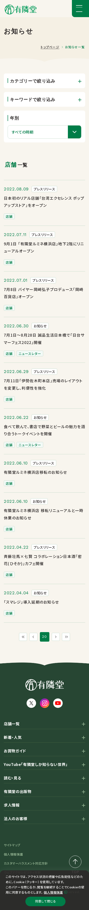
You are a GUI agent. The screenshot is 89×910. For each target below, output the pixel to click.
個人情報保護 (53, 890)
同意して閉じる (45, 900)
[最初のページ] (21, 637)
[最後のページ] (68, 637)
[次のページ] (56, 637)
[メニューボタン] (80, 8)
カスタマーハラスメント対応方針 (26, 863)
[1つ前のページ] (32, 637)
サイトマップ (12, 845)
